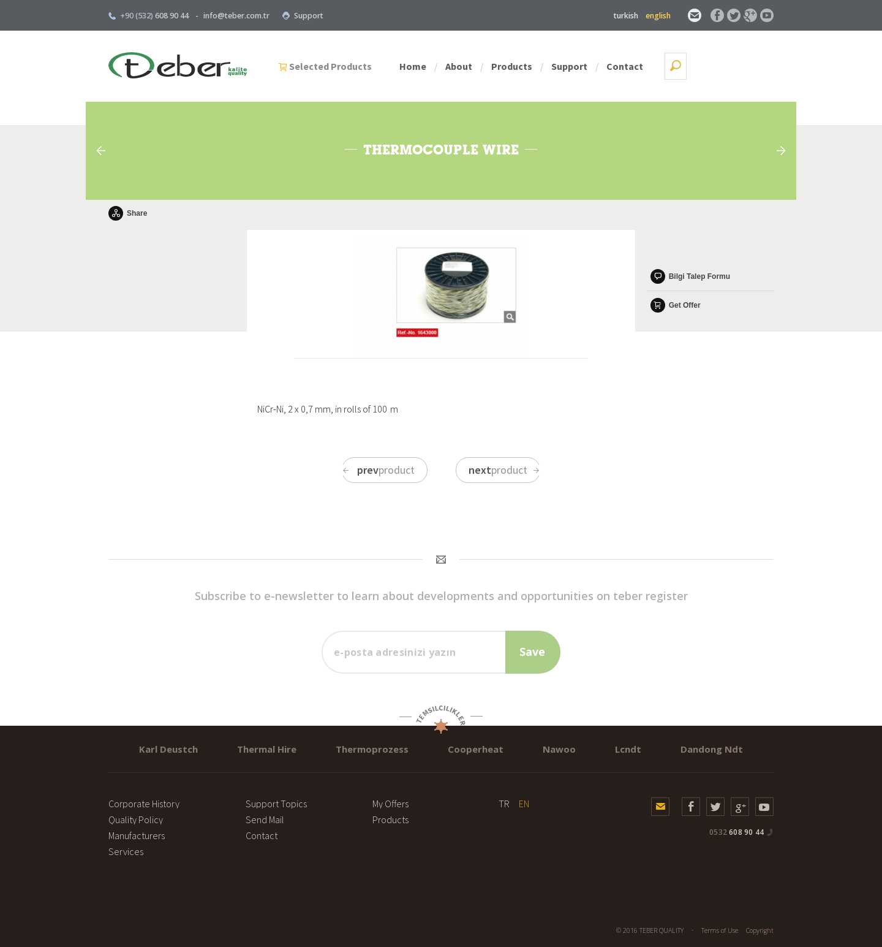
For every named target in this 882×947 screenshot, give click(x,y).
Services (125, 851)
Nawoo (559, 749)
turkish (626, 15)
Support (302, 15)
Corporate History (143, 803)
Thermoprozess (372, 749)
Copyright (760, 930)
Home (499, 66)
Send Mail (265, 819)
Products (598, 66)
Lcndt (628, 749)
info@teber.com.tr (236, 15)
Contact (711, 66)
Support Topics (276, 803)
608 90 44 (736, 832)
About (545, 66)
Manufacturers (136, 835)
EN (524, 803)
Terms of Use (719, 930)
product (378, 470)
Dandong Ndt (711, 749)
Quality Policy (135, 819)
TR (504, 803)
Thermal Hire (266, 749)
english (658, 15)
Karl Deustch (168, 749)
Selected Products (417, 66)
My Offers (390, 803)
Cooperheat (475, 749)
